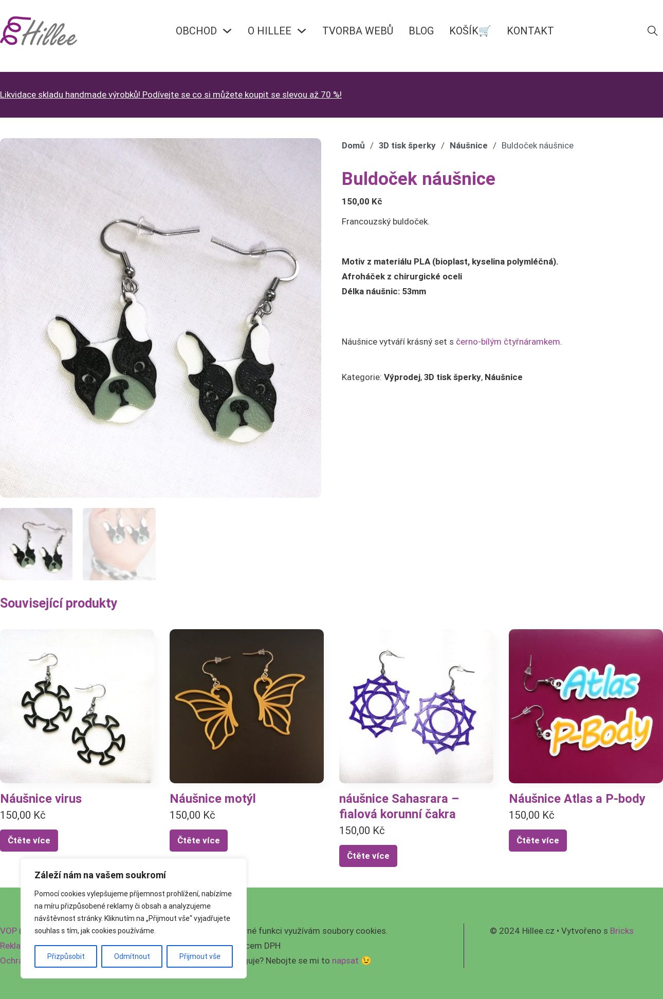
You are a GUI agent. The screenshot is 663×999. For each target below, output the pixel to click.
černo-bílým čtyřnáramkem (508, 341)
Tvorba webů (357, 30)
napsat (345, 960)
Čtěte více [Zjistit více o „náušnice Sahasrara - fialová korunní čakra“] (368, 855)
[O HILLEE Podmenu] (302, 31)
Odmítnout (132, 956)
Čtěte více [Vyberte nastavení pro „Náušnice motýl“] (198, 840)
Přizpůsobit (66, 956)
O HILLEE (269, 30)
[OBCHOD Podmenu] (227, 31)
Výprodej (402, 377)
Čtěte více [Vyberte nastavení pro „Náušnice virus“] (29, 840)
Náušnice (469, 145)
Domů (353, 145)
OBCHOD (196, 30)
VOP (8, 930)
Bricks (622, 930)
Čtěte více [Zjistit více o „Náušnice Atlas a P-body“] (538, 840)
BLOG (421, 30)
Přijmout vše (199, 956)
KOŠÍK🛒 (470, 30)
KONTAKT (530, 30)
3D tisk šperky (407, 145)
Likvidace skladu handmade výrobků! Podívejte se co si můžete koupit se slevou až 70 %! (171, 94)
